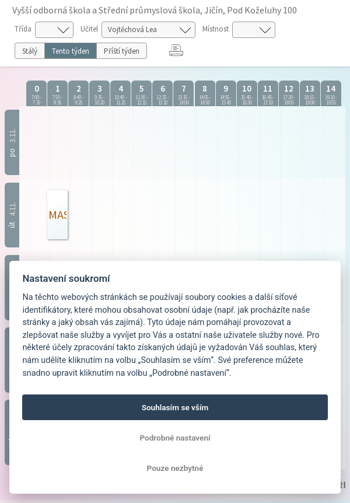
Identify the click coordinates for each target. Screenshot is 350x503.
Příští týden (121, 51)
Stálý (29, 51)
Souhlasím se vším (175, 407)
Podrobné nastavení (174, 437)
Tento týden (70, 51)
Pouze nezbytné (175, 468)
